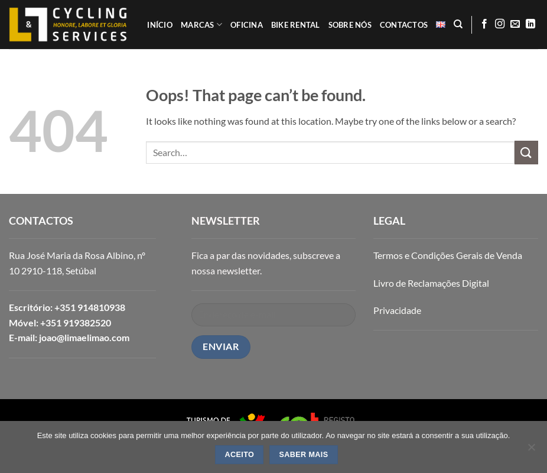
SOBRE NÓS (350, 25)
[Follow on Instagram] (499, 24)
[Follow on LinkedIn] (530, 24)
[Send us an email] (515, 24)
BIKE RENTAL (295, 25)
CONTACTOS (404, 25)
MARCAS (201, 24)
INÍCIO (159, 25)
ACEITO (240, 455)
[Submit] (526, 152)
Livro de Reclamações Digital (431, 283)
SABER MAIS (303, 455)
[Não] (531, 450)
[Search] (458, 24)
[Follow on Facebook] (484, 24)
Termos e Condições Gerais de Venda (447, 255)
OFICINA (246, 25)
